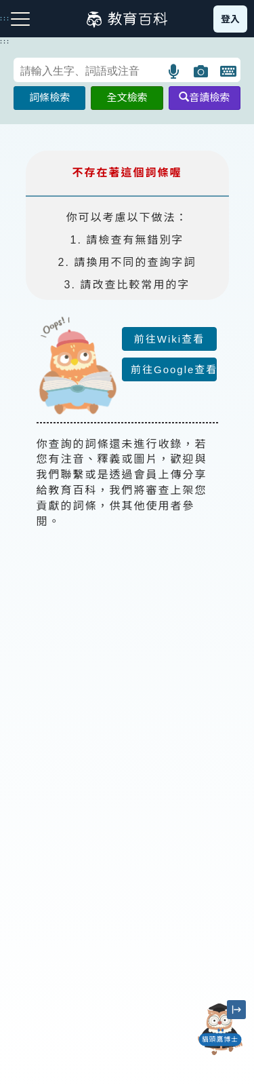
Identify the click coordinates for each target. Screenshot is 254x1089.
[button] (174, 71)
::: (5, 41)
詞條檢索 (49, 97)
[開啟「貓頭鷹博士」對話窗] (220, 1029)
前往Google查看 (174, 369)
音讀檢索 (204, 97)
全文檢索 (126, 97)
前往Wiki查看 (169, 339)
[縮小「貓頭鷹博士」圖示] (236, 1009)
